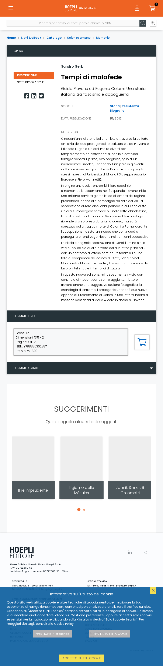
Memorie (103, 38)
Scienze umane (79, 38)
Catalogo (54, 38)
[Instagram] (145, 552)
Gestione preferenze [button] (52, 633)
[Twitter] (41, 96)
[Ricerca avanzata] (152, 23)
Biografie (117, 110)
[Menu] (10, 8)
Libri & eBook (31, 38)
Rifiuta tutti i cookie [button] (110, 633)
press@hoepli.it (126, 585)
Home (11, 38)
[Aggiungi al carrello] (142, 342)
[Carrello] (152, 8)
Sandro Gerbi (72, 66)
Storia (115, 106)
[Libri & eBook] (81, 8)
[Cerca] (142, 23)
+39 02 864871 (100, 585)
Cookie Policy (64, 624)
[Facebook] (26, 96)
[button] (79, 510)
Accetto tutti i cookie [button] (81, 658)
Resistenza (130, 106)
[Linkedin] (34, 96)
